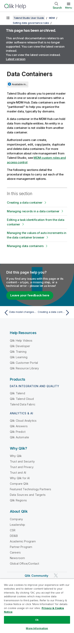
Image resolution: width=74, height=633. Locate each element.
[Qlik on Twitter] (56, 575)
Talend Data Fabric (22, 404)
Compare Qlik (19, 483)
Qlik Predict (17, 431)
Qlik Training (18, 351)
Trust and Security (22, 461)
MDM (52, 17)
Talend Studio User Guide (29, 17)
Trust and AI (18, 472)
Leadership (17, 524)
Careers (15, 552)
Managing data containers (25, 246)
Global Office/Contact (24, 563)
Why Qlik (16, 456)
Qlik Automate (19, 437)
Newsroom (17, 558)
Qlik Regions (18, 500)
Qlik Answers (19, 426)
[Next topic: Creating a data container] (54, 312)
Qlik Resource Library (24, 368)
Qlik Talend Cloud (22, 398)
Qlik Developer (20, 346)
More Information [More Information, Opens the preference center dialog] (37, 628)
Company (16, 519)
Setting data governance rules (31, 22)
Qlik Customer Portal (24, 362)
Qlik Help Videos (21, 340)
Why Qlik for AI (20, 478)
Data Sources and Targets (28, 494)
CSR (12, 530)
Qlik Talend (17, 393)
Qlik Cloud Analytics (23, 420)
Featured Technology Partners (30, 489)
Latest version (15, 59)
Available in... (19, 84)
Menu (68, 7)
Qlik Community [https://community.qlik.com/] (36, 575)
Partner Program (21, 547)
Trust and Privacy (22, 467)
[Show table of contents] (8, 18)
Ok (37, 619)
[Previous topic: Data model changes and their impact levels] (19, 312)
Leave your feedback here (29, 295)
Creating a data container (24, 202)
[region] (37, 606)
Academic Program (23, 541)
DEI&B (14, 535)
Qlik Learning (18, 357)
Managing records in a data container (33, 211)
